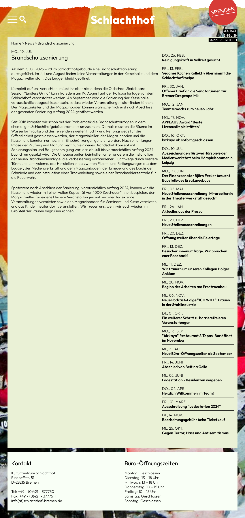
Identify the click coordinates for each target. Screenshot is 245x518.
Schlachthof (122, 20)
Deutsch (230, 31)
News (30, 43)
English (230, 35)
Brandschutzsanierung (56, 43)
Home (16, 43)
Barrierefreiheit (223, 40)
